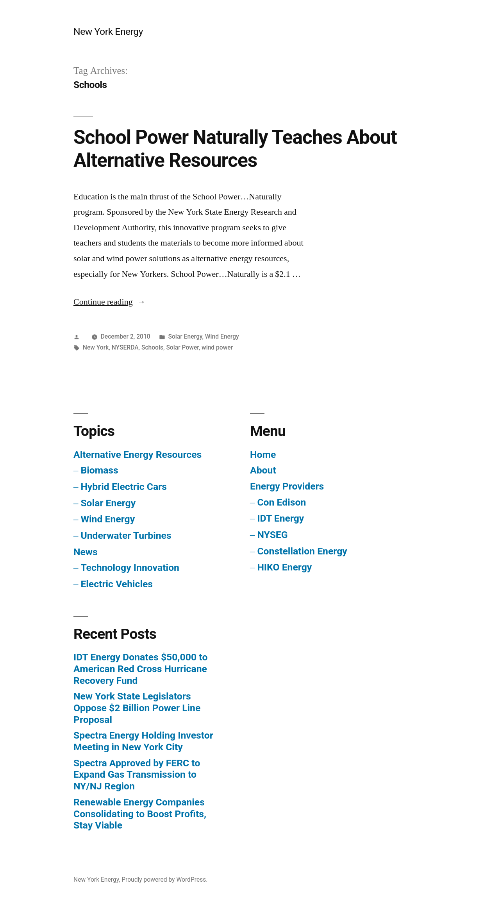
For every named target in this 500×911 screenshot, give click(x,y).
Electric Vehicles (116, 584)
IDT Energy (280, 518)
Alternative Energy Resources (137, 454)
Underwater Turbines (125, 535)
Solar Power (182, 347)
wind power (217, 347)
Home (263, 454)
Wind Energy (222, 336)
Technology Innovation (129, 567)
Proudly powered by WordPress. (164, 879)
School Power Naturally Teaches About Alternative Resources (235, 149)
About (263, 470)
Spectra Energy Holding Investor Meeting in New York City (143, 741)
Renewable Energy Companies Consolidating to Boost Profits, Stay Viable (139, 813)
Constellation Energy (302, 551)
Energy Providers (287, 486)
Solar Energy (185, 336)
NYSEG (272, 534)
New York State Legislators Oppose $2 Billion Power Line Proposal (136, 707)
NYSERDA (125, 347)
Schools (152, 347)
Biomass (99, 470)
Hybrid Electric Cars (123, 486)
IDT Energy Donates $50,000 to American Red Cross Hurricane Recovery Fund (140, 668)
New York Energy (108, 31)
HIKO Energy (284, 567)
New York (96, 347)
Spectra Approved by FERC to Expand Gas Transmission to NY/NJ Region (136, 774)
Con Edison (281, 502)
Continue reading (109, 301)
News (85, 552)
